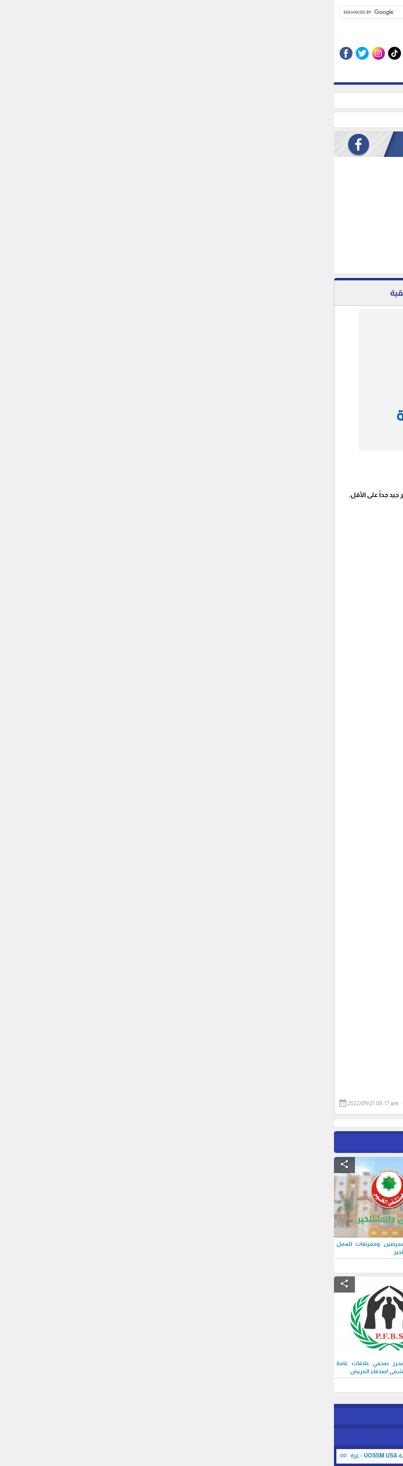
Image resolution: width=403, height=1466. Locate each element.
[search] (184, 12)
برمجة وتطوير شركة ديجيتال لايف (201, 1436)
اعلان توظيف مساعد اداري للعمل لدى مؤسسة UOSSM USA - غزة (94, 1455)
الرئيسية (317, 100)
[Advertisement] (166, 217)
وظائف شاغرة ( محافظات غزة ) (262, 100)
